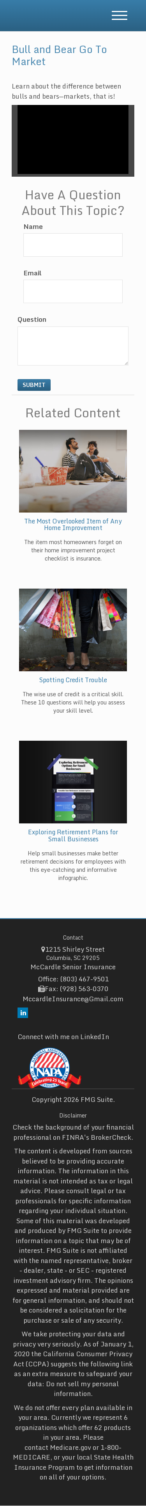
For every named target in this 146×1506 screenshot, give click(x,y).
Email (32, 273)
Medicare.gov (70, 1447)
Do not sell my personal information (82, 1388)
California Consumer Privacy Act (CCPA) (72, 1358)
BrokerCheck (111, 1137)
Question (32, 319)
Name (33, 226)
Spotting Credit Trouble (73, 680)
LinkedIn (94, 1036)
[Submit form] (34, 385)
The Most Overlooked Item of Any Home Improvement (73, 524)
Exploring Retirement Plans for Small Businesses (73, 835)
